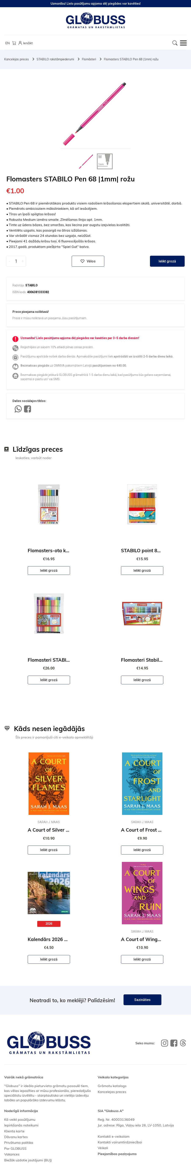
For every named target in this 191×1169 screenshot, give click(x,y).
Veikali (103, 1148)
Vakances (11, 1154)
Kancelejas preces (16, 59)
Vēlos (88, 261)
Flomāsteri (89, 59)
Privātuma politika (18, 1142)
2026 (48, 924)
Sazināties (142, 1000)
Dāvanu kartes (16, 1137)
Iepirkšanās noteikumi (21, 1125)
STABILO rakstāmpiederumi (55, 59)
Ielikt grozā (167, 261)
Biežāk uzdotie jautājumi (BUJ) (28, 1160)
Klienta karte (14, 1131)
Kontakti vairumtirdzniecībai (120, 1142)
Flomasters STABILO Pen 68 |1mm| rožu (131, 59)
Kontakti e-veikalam (113, 1136)
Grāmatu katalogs (112, 1086)
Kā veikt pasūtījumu (19, 1119)
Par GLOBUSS (15, 1148)
